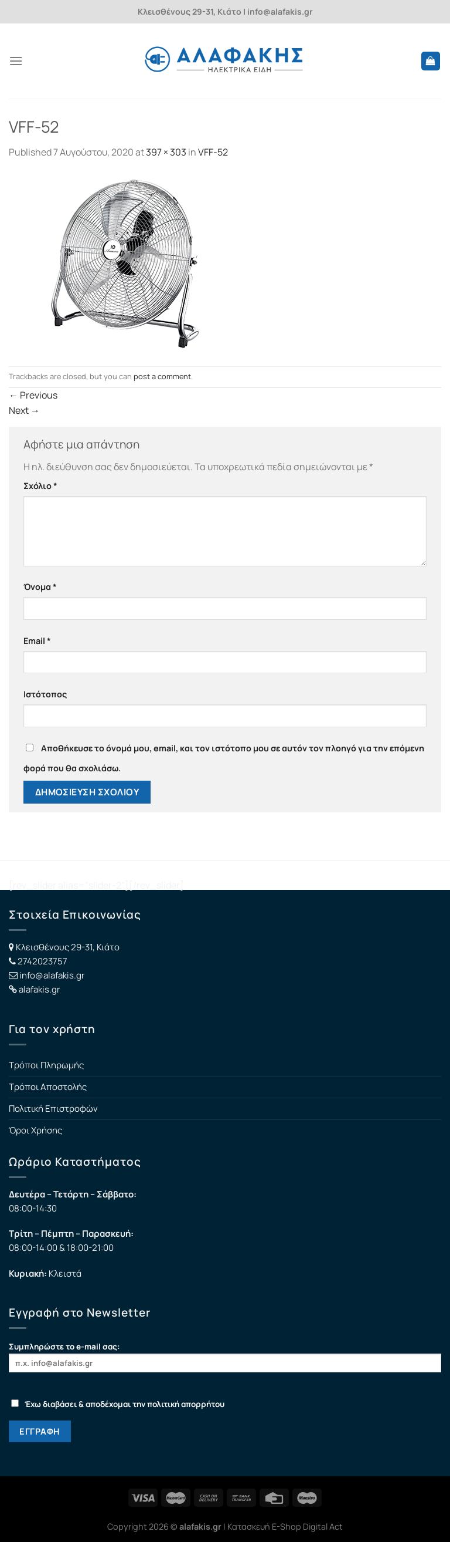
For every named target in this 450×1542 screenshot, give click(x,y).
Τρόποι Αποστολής (48, 1087)
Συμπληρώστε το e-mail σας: (225, 1356)
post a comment (162, 376)
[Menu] (16, 60)
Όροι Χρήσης (35, 1130)
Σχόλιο (40, 485)
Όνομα (40, 586)
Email (37, 640)
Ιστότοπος (45, 694)
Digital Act (323, 1526)
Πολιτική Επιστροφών (53, 1108)
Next (24, 410)
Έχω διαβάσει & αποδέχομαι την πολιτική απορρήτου (117, 1404)
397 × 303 (166, 152)
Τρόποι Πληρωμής (46, 1065)
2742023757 (42, 961)
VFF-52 (213, 152)
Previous (33, 395)
